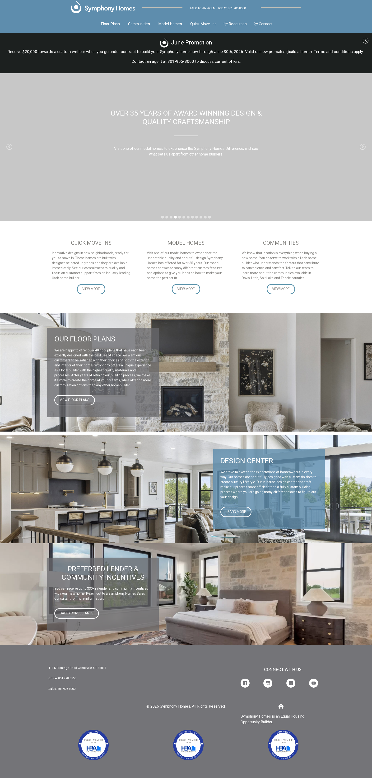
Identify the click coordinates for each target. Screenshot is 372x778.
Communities (139, 24)
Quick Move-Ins (203, 24)
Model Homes (170, 24)
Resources (235, 24)
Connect (263, 24)
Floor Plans (110, 24)
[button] (9, 147)
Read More (185, 171)
